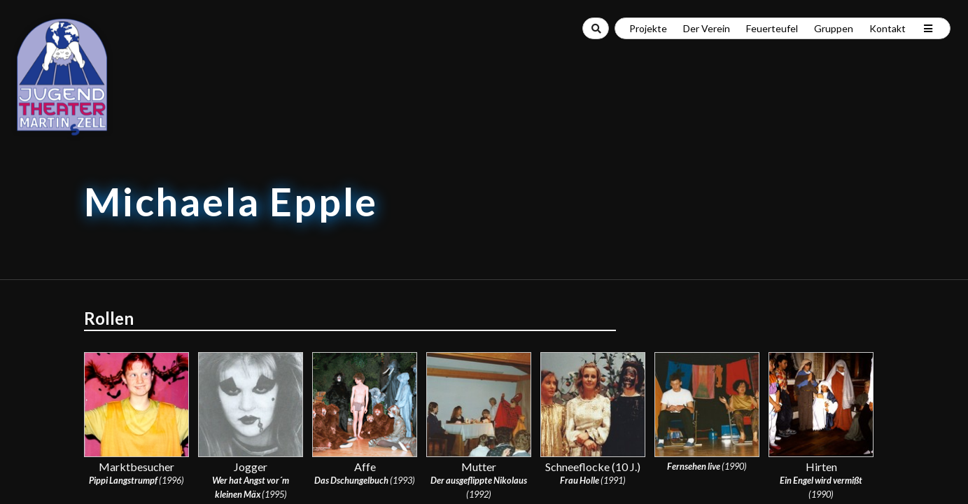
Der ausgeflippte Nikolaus (478, 480)
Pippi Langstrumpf (123, 480)
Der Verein (706, 28)
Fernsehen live (693, 466)
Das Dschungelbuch (351, 480)
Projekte (648, 28)
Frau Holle (579, 480)
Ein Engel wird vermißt (821, 480)
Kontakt (887, 28)
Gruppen (833, 28)
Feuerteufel (772, 28)
